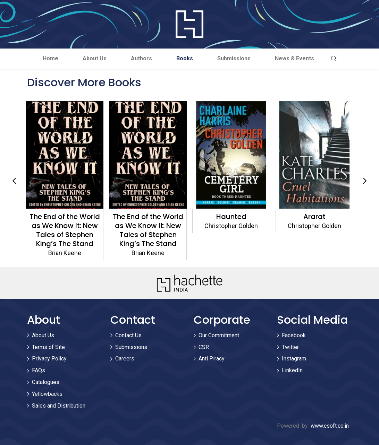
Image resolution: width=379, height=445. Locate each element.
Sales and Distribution (58, 405)
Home (50, 58)
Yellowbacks (47, 394)
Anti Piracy (212, 358)
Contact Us (128, 335)
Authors (141, 58)
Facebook (294, 335)
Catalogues (45, 382)
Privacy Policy (49, 358)
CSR (204, 347)
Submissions (234, 58)
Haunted (231, 216)
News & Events (294, 58)
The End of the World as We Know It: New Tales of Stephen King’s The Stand (65, 230)
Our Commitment (219, 335)
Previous (14, 181)
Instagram (294, 358)
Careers (124, 358)
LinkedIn (292, 370)
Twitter (290, 347)
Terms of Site (48, 347)
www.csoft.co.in (330, 425)
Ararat (314, 216)
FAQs (38, 370)
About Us (95, 58)
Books (184, 58)
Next (365, 181)
